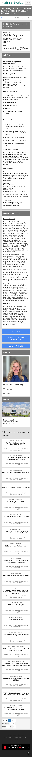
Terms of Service (12, 735)
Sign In (28, 2)
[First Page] (3, 720)
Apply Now (16, 331)
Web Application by (16, 747)
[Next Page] (12, 720)
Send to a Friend (16, 346)
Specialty (6, 46)
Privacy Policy (20, 735)
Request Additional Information (16, 339)
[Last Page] (15, 720)
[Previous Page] (6, 720)
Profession (6, 33)
